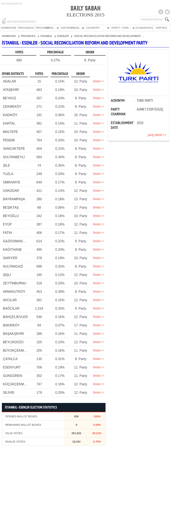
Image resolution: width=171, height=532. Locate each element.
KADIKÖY (10, 115)
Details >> (98, 81)
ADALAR (9, 81)
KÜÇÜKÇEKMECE (17, 384)
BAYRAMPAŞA (14, 199)
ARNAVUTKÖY (14, 291)
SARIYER (10, 258)
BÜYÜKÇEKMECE (16, 350)
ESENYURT (12, 367)
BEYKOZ (9, 98)
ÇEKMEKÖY (12, 106)
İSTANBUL (48, 35)
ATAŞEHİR (11, 89)
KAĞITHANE (12, 249)
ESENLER (64, 35)
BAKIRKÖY (11, 325)
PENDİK (9, 140)
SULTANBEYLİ (14, 157)
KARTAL (9, 123)
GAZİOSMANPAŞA (17, 241)
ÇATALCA (10, 358)
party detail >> (157, 135)
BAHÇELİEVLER (15, 316)
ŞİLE (6, 165)
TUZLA (8, 173)
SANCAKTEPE (14, 148)
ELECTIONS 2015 (85, 14)
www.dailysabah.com (11, 3)
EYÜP (7, 224)
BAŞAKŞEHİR (13, 333)
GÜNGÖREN (12, 375)
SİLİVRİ (8, 392)
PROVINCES (26, 27)
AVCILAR (10, 300)
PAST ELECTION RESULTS (21, 22)
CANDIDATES (144, 27)
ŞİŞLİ (7, 274)
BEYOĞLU (11, 215)
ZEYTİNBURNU (14, 283)
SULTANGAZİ (13, 266)
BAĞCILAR (11, 308)
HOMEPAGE (8, 27)
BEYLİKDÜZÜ (13, 342)
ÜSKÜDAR (11, 190)
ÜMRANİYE (11, 182)
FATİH (7, 232)
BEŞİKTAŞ (11, 207)
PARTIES (161, 27)
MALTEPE (10, 131)
